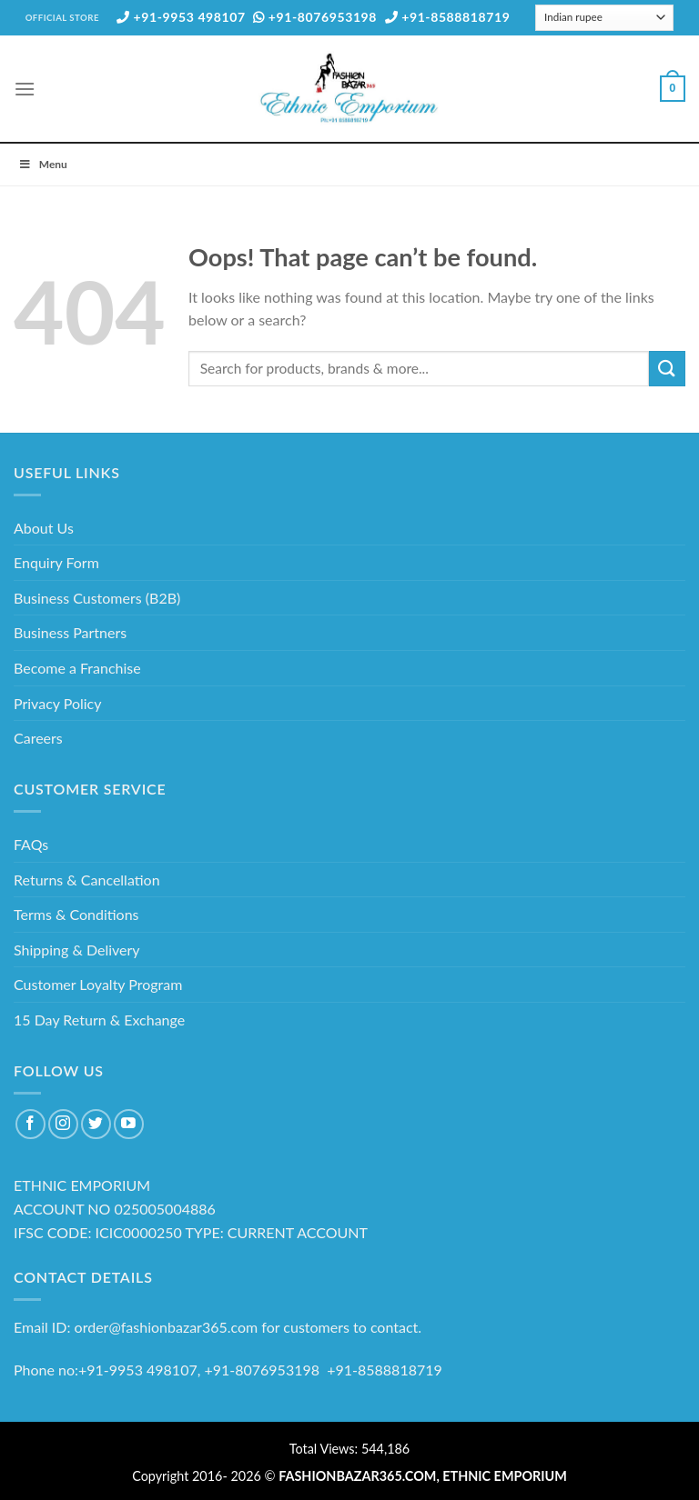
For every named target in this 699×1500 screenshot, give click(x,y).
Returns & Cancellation (87, 879)
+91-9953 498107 (181, 17)
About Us (44, 527)
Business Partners (70, 632)
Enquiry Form (56, 562)
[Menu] (24, 88)
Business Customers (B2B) (97, 597)
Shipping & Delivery (77, 949)
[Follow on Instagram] (63, 1124)
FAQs (31, 844)
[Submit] (667, 368)
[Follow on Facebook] (30, 1124)
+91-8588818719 (448, 17)
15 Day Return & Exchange (99, 1019)
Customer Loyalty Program (98, 984)
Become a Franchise (77, 667)
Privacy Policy (58, 703)
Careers (38, 737)
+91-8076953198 (315, 17)
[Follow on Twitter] (96, 1124)
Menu (42, 164)
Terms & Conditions (76, 914)
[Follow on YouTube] (129, 1124)
